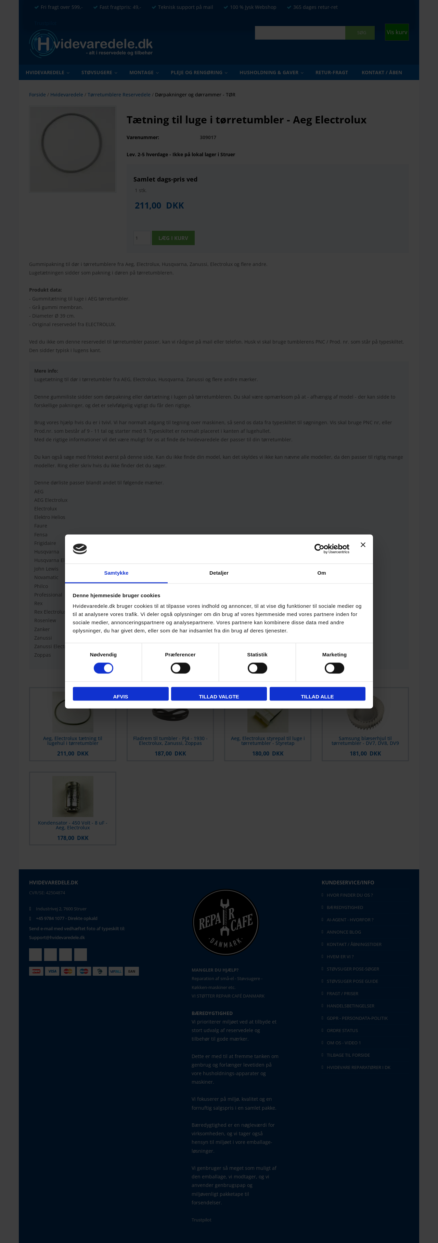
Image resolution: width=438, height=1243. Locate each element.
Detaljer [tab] (219, 573)
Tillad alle (317, 696)
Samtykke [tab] (116, 573)
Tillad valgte (219, 696)
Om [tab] (321, 573)
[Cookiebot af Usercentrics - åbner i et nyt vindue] (319, 549)
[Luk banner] (363, 549)
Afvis (120, 696)
